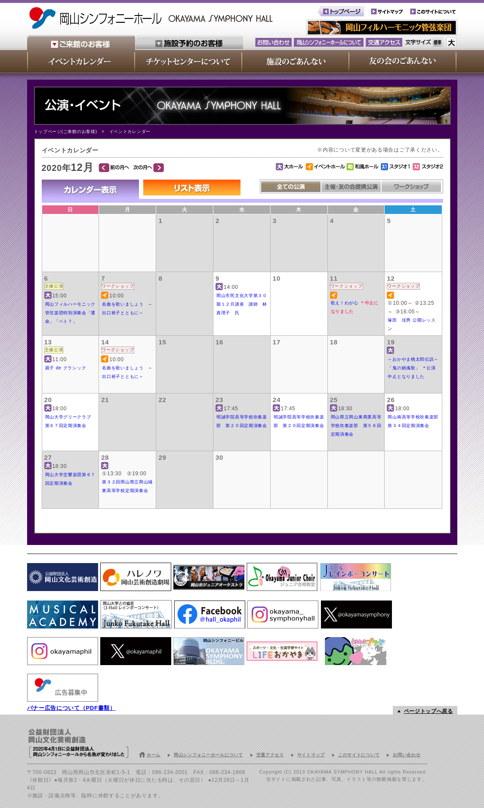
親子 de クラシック (65, 367)
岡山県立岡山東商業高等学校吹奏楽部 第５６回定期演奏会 (356, 426)
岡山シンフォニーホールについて (208, 754)
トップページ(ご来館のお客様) (65, 131)
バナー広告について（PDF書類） (71, 708)
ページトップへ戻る (428, 711)
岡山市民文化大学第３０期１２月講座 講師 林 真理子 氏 (243, 304)
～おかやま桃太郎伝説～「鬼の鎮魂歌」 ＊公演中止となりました (413, 368)
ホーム (153, 754)
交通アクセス (270, 754)
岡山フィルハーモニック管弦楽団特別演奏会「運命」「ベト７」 (70, 313)
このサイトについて (358, 754)
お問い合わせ (406, 754)
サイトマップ (311, 754)
